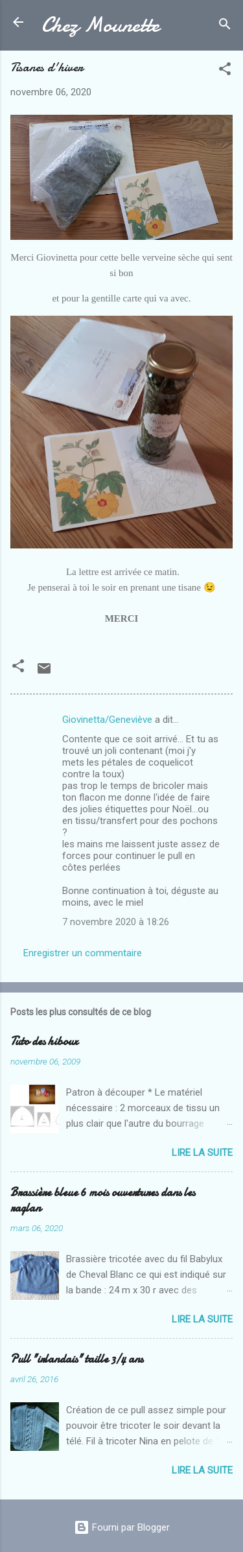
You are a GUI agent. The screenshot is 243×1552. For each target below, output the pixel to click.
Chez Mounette (100, 25)
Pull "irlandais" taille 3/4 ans (76, 1359)
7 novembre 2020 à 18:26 (115, 922)
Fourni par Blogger (122, 1527)
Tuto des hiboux (44, 1041)
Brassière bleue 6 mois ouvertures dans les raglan (102, 1200)
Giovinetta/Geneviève (107, 719)
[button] (225, 71)
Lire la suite (202, 1152)
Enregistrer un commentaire (82, 953)
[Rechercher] (225, 26)
